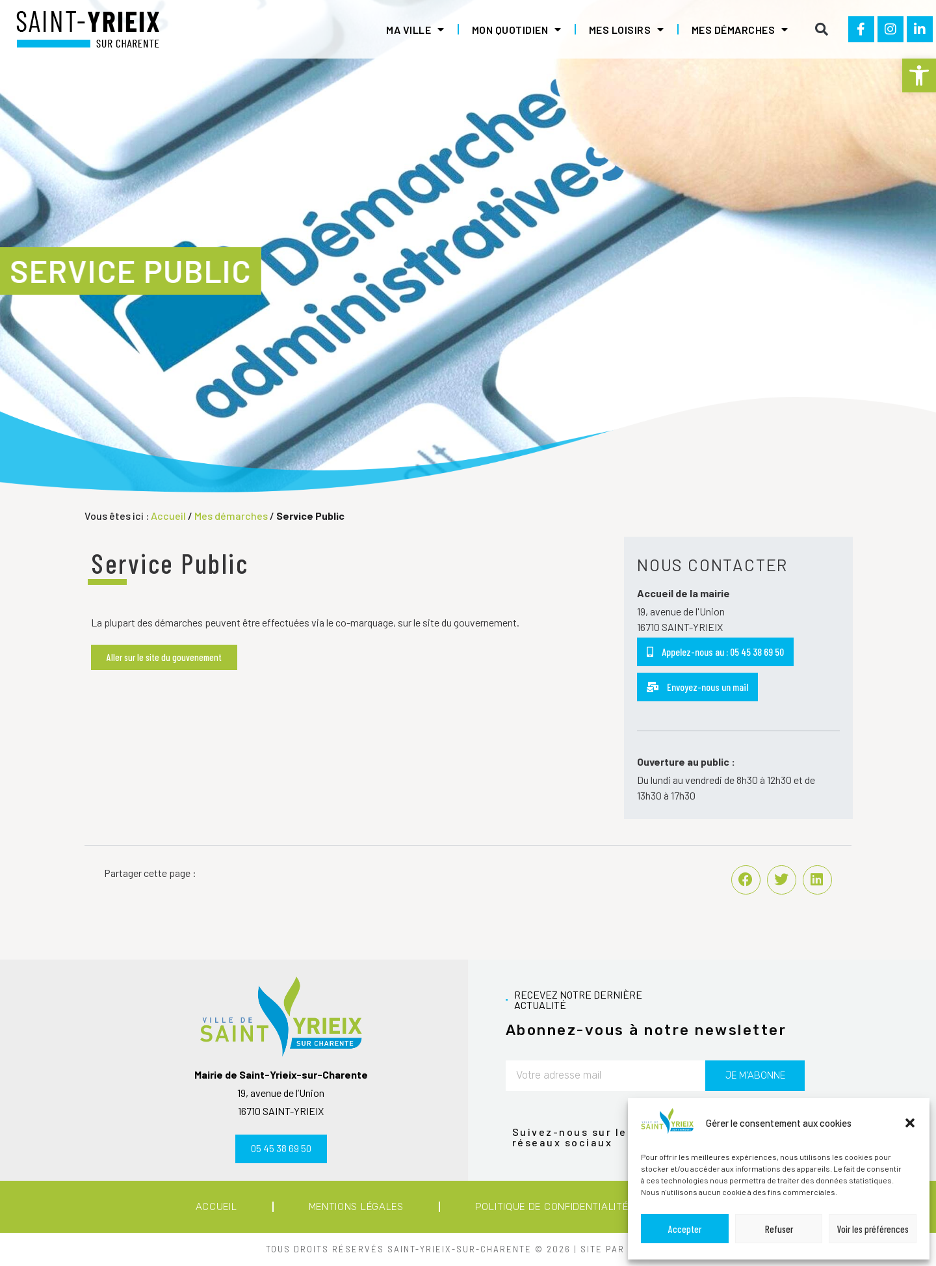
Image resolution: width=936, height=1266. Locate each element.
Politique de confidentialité (552, 1207)
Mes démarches (740, 29)
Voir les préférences (873, 1229)
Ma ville (415, 29)
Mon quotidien (517, 29)
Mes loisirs (626, 29)
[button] (919, 75)
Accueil (168, 515)
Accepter (684, 1229)
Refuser (779, 1229)
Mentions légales (356, 1207)
